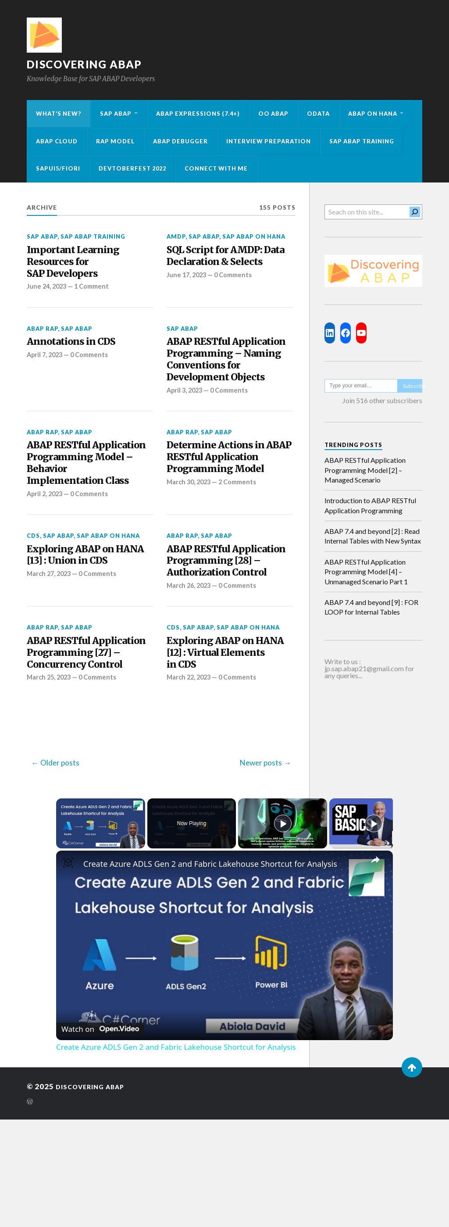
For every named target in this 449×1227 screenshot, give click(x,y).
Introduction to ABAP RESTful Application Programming (370, 505)
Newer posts (261, 869)
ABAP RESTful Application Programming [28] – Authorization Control (226, 637)
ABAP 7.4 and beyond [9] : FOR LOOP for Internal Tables (371, 607)
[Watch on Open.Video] (100, 1134)
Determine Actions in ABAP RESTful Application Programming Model (223, 511)
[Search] (415, 212)
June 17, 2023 (188, 293)
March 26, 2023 (190, 672)
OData (318, 113)
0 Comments (237, 293)
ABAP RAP (42, 335)
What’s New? (59, 113)
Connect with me (216, 168)
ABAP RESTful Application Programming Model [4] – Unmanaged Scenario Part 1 (366, 572)
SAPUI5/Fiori (58, 168)
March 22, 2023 (190, 770)
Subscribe (412, 386)
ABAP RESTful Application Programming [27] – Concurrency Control (83, 749)
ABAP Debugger (180, 141)
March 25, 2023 (51, 784)
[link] (70, 971)
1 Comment (95, 293)
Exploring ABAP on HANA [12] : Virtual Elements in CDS (218, 742)
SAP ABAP (116, 113)
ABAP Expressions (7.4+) (198, 113)
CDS (33, 601)
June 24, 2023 (48, 293)
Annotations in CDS (79, 349)
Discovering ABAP (89, 64)
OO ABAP (273, 113)
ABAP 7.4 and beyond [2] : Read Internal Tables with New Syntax (372, 536)
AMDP (176, 236)
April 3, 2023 (186, 433)
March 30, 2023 (190, 546)
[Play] (283, 930)
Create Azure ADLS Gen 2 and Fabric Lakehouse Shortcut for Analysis (210, 971)
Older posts (59, 869)
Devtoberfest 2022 (132, 168)
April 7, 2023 (46, 363)
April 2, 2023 (46, 560)
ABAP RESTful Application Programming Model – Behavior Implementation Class (88, 518)
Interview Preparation (268, 141)
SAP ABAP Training (361, 141)
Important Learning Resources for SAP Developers (80, 265)
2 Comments (242, 546)
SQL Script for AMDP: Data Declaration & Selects (223, 265)
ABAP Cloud (57, 141)
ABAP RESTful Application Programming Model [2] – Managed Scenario (365, 470)
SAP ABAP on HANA (253, 236)
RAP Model (115, 141)
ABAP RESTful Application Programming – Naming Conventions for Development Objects (224, 384)
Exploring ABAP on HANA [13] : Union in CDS (78, 630)
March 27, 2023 (51, 658)
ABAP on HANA (372, 113)
